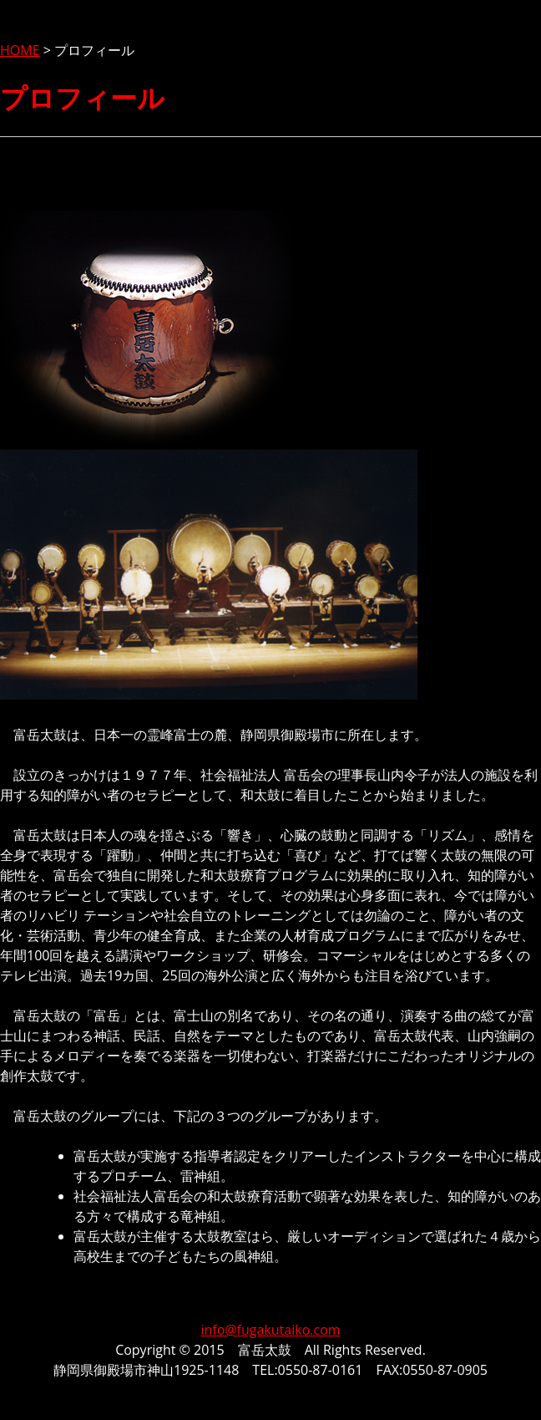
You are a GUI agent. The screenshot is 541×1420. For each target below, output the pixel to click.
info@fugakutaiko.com (270, 1330)
